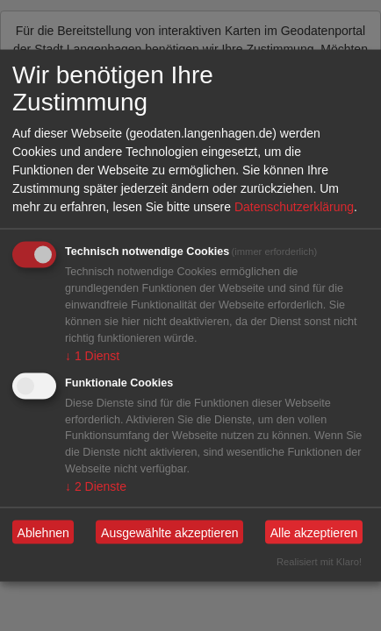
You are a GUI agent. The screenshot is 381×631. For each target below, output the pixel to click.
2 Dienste (95, 486)
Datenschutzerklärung (294, 207)
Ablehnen (43, 532)
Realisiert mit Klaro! (319, 562)
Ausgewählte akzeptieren (169, 532)
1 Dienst (92, 355)
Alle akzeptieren (314, 532)
